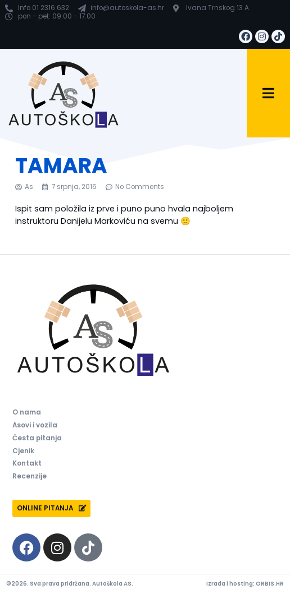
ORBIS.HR (270, 583)
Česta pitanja (37, 438)
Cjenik (23, 450)
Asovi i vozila (34, 425)
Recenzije (29, 476)
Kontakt (27, 463)
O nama (26, 412)
